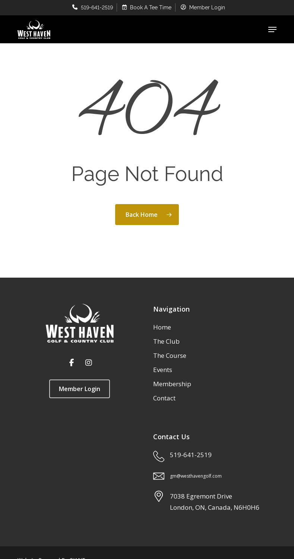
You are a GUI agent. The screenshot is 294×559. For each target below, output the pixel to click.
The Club (166, 341)
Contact (164, 398)
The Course (169, 355)
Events (162, 369)
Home (162, 327)
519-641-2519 (191, 454)
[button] (272, 29)
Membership (172, 384)
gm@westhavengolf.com (196, 476)
